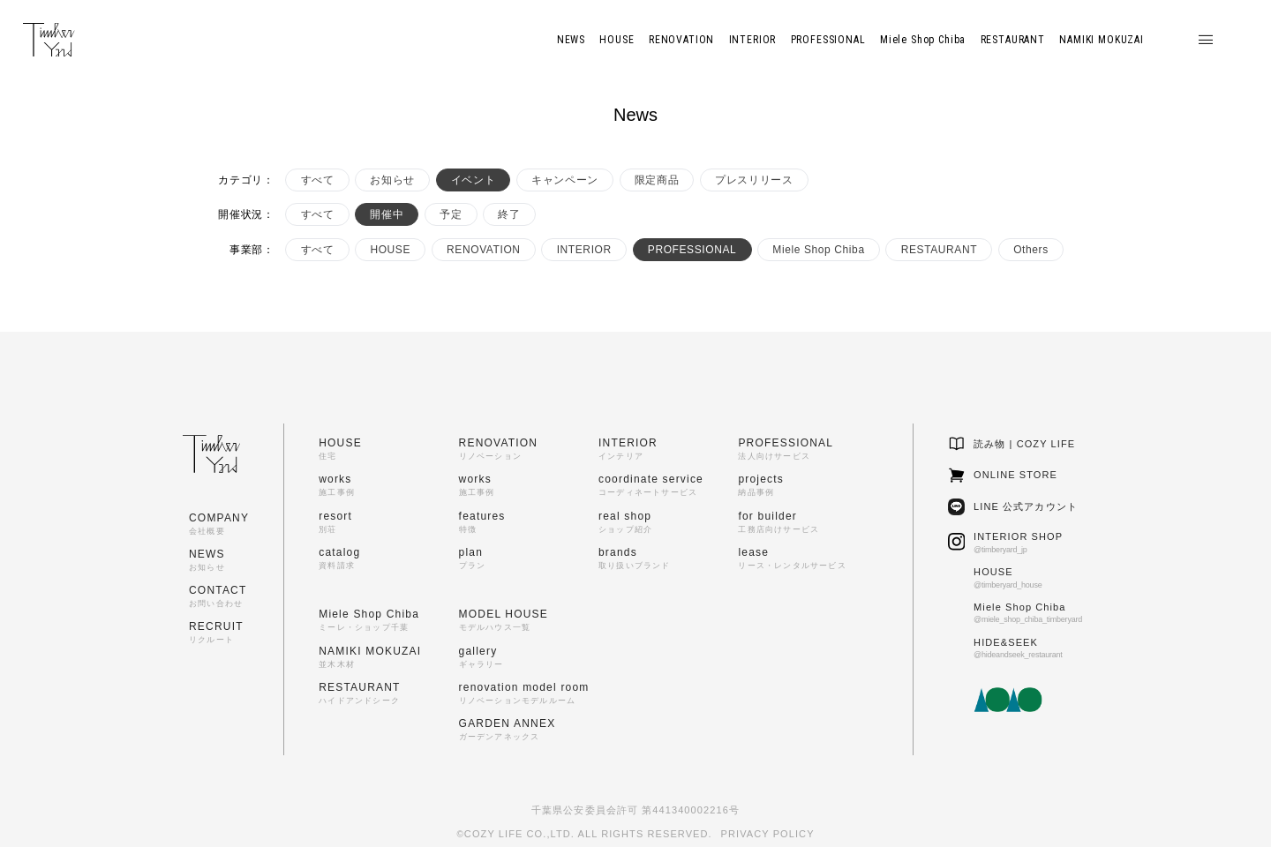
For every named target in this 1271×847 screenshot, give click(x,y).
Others (1031, 250)
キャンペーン (564, 180)
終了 (509, 214)
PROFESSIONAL (692, 250)
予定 (451, 214)
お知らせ (392, 180)
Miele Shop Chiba (818, 250)
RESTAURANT (939, 250)
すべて (318, 180)
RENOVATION (484, 250)
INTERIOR (584, 250)
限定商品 (657, 180)
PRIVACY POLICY (768, 833)
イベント (473, 180)
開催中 (386, 214)
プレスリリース (754, 180)
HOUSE (390, 250)
